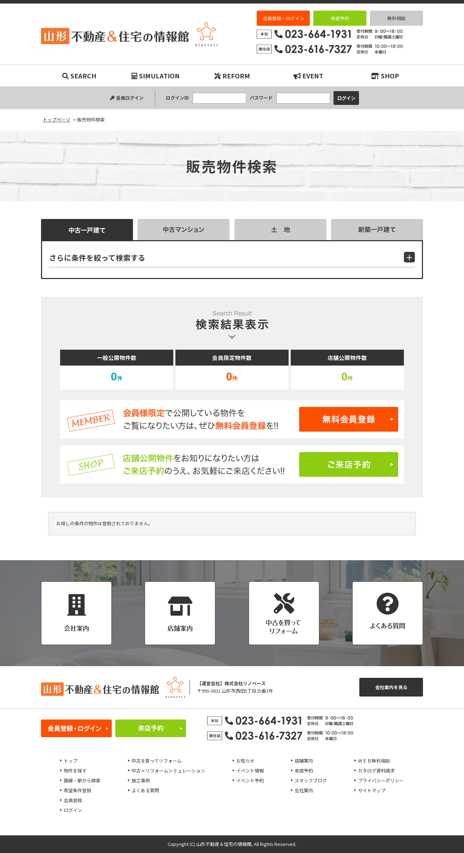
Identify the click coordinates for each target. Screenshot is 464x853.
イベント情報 (250, 770)
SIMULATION (156, 75)
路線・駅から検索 (82, 780)
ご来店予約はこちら (232, 464)
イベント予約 (250, 780)
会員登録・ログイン (283, 18)
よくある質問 (145, 790)
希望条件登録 (77, 790)
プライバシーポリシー (381, 780)
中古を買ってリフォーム (157, 760)
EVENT (308, 75)
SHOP (385, 75)
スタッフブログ (311, 780)
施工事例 (141, 780)
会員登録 (73, 800)
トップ (70, 760)
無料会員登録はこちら (232, 419)
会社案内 (304, 790)
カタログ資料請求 (376, 770)
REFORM (232, 75)
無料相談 (396, 18)
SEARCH (79, 75)
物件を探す (75, 770)
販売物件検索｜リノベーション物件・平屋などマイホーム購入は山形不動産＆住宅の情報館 (129, 34)
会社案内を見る (391, 687)
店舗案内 (304, 760)
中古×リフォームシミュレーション (168, 770)
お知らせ (245, 760)
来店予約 (340, 18)
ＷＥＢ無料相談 (374, 760)
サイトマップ (371, 790)
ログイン (73, 810)
